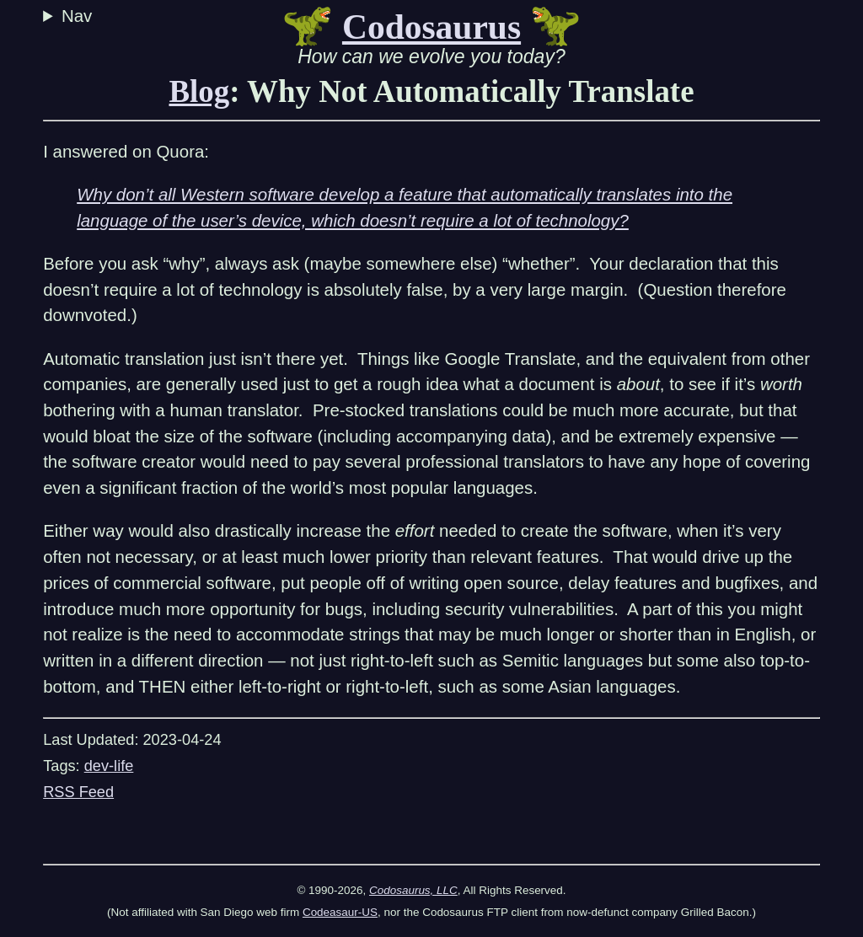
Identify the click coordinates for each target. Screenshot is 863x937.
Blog (199, 91)
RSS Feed (78, 792)
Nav (79, 15)
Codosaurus (431, 27)
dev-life (109, 766)
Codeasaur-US (340, 912)
